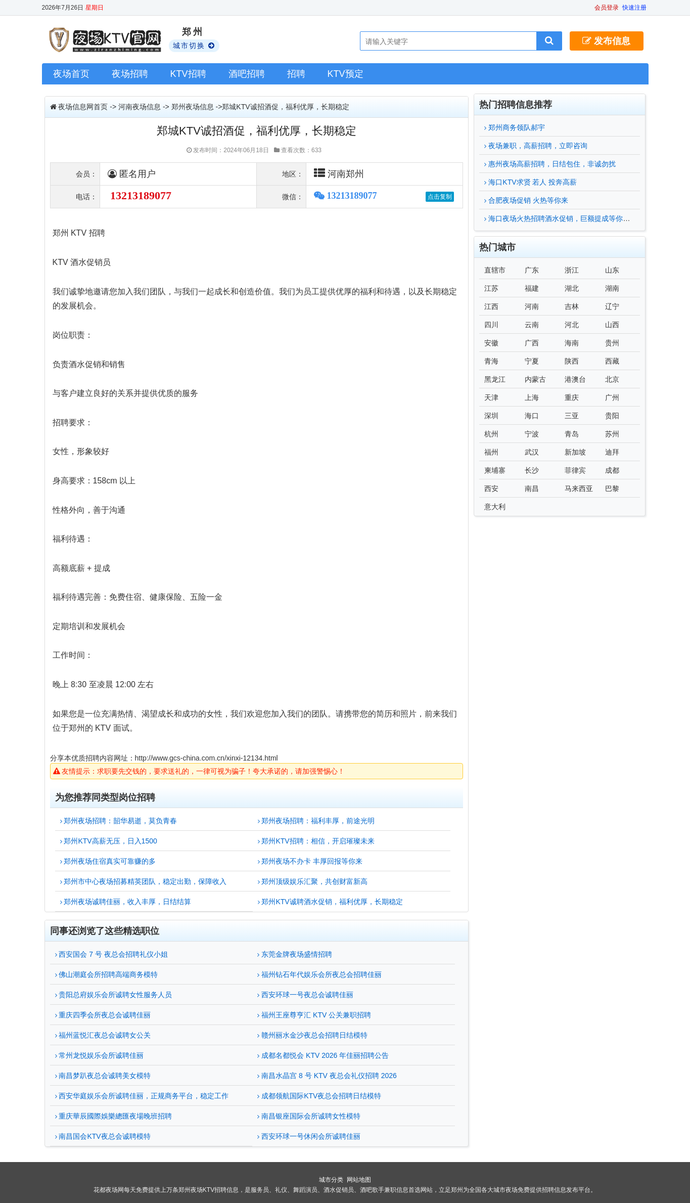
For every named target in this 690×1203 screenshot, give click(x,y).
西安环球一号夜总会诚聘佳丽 (305, 995)
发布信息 (606, 41)
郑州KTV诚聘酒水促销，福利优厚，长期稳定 (330, 902)
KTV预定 (345, 74)
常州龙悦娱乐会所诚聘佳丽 (99, 1055)
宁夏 (532, 361)
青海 (491, 361)
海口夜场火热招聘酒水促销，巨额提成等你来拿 (560, 218)
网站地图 (359, 1179)
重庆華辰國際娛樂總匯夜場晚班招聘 (113, 1116)
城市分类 (331, 1179)
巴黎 (612, 488)
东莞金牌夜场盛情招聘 (294, 954)
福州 (491, 452)
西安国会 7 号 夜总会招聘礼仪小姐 (111, 954)
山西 (612, 325)
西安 (491, 488)
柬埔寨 (494, 470)
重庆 (572, 397)
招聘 (296, 74)
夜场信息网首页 (83, 107)
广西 (532, 343)
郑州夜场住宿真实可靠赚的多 (108, 861)
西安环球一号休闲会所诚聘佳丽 (308, 1136)
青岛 (572, 434)
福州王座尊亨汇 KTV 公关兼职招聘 (314, 1015)
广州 (612, 397)
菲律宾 (575, 470)
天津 (491, 397)
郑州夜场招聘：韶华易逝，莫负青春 (118, 821)
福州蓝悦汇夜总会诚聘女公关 (103, 1035)
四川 (491, 325)
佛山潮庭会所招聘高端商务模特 (106, 974)
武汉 (532, 452)
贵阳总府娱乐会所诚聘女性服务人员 (113, 995)
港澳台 (575, 379)
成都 (612, 470)
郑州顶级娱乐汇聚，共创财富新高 (313, 881)
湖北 (572, 288)
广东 (532, 270)
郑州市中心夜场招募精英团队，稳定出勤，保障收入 (143, 881)
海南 (572, 343)
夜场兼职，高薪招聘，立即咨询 (535, 146)
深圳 (491, 416)
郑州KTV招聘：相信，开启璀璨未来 (316, 841)
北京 (612, 379)
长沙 (532, 470)
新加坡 (575, 452)
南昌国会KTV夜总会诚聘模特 (103, 1136)
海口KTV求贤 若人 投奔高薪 (530, 182)
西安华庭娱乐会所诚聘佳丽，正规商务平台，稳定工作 (142, 1096)
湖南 (612, 288)
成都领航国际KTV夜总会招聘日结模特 (319, 1096)
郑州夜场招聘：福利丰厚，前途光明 (316, 821)
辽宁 (612, 306)
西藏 (612, 361)
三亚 (572, 416)
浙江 (572, 270)
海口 (532, 416)
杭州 (491, 434)
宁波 (532, 434)
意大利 (494, 507)
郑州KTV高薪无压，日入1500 (108, 841)
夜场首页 (71, 74)
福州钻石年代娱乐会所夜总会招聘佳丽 (319, 974)
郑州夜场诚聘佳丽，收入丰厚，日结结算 (126, 902)
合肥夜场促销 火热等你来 (526, 200)
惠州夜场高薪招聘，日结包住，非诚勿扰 (550, 164)
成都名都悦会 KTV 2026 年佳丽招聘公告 (323, 1055)
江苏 (491, 288)
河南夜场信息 (139, 107)
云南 (532, 325)
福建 (532, 288)
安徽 (491, 343)
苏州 (612, 434)
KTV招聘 (188, 74)
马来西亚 (579, 488)
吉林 (572, 306)
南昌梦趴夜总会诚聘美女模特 (103, 1076)
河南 (532, 306)
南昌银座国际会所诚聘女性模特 (308, 1116)
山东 (612, 270)
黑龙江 (494, 379)
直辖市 (494, 270)
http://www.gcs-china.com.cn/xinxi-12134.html (206, 758)
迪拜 (612, 452)
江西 (491, 306)
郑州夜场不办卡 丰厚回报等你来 (310, 861)
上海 (532, 397)
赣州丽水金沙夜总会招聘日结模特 (312, 1035)
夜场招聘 (130, 74)
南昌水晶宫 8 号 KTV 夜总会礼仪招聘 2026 (327, 1076)
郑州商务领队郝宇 (514, 127)
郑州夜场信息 (192, 107)
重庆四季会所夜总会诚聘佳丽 (103, 1015)
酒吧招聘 (246, 74)
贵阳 (612, 416)
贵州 (612, 343)
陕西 (572, 361)
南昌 (532, 488)
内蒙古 (535, 379)
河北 (572, 325)
